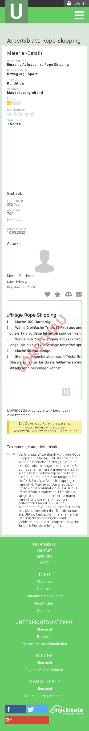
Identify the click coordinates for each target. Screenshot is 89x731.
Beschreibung (16, 61)
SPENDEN (44, 557)
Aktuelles (44, 581)
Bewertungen (16, 109)
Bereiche (44, 637)
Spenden (44, 611)
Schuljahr (13, 89)
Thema (11, 79)
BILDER (44, 655)
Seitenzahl (14, 120)
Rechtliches (44, 603)
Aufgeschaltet (16, 229)
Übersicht (44, 629)
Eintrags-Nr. (15, 201)
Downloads (14, 219)
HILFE (44, 563)
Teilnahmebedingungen (44, 596)
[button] (15, 709)
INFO (44, 574)
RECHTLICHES (44, 544)
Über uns (44, 589)
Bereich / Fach (17, 70)
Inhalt (11, 454)
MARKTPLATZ (44, 681)
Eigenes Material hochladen (44, 644)
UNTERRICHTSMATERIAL (44, 622)
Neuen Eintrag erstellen (44, 696)
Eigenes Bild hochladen (44, 670)
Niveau (11, 98)
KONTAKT (45, 551)
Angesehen (14, 210)
